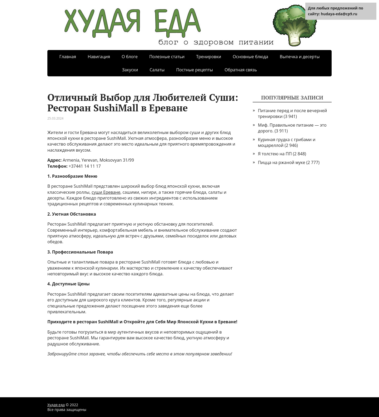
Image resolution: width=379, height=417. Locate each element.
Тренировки (208, 56)
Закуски (130, 70)
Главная (67, 56)
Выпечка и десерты (300, 56)
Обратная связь (241, 70)
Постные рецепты (194, 70)
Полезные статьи (166, 56)
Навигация (99, 56)
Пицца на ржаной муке (281, 162)
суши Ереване (106, 192)
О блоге (130, 56)
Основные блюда (250, 56)
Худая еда (56, 404)
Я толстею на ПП (275, 154)
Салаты (156, 70)
